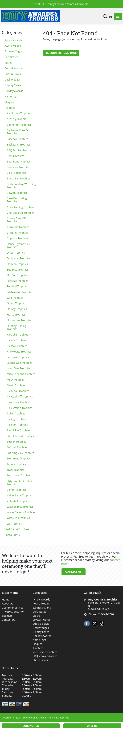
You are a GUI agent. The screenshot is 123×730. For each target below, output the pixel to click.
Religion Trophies (17, 424)
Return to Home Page (61, 52)
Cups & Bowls (12, 74)
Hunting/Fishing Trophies (16, 327)
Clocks (8, 63)
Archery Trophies (17, 119)
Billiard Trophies (16, 172)
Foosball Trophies (17, 281)
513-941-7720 (106, 614)
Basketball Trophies (18, 144)
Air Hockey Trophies (19, 113)
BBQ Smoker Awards (19, 150)
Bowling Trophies (17, 193)
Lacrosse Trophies (18, 357)
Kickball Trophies (17, 346)
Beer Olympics (15, 156)
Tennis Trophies (16, 464)
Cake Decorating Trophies (17, 200)
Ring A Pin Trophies (18, 430)
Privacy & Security (13, 611)
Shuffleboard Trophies (20, 436)
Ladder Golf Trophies (19, 363)
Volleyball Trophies (18, 501)
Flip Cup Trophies (17, 275)
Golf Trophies (15, 298)
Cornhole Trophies (18, 227)
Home (5, 599)
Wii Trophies (14, 523)
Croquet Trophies (17, 233)
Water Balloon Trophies (21, 512)
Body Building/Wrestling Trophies (21, 185)
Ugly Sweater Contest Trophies (20, 482)
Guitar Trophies (16, 303)
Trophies (9, 108)
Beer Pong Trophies (19, 161)
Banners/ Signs (13, 51)
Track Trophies (16, 470)
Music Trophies (16, 385)
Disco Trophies (16, 252)
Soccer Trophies (16, 441)
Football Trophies (17, 286)
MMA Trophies (15, 379)
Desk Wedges (12, 79)
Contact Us (73, 571)
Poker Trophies (16, 413)
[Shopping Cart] (110, 16)
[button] (105, 16)
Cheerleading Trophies (20, 207)
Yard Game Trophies (16, 529)
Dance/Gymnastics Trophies (18, 245)
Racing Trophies (16, 419)
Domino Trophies (17, 264)
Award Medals (12, 46)
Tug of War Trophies (19, 475)
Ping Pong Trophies (18, 402)
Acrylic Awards (13, 40)
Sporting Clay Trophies (20, 453)
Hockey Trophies (17, 309)
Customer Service (12, 607)
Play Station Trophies (19, 408)
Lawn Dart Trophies (18, 368)
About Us (7, 603)
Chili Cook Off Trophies (20, 213)
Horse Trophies (16, 314)
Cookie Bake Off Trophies (16, 220)
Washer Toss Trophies (20, 506)
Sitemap (7, 615)
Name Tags (11, 96)
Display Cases (12, 85)
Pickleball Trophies (18, 391)
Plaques (9, 102)
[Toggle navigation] (118, 16)
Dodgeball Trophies (18, 258)
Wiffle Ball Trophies (18, 518)
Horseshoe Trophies (19, 320)
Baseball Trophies (17, 139)
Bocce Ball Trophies (18, 178)
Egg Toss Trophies (18, 269)
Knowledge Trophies (19, 351)
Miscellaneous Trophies (21, 374)
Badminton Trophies (19, 124)
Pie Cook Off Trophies (20, 396)
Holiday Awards (13, 91)
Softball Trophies (17, 447)
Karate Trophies (16, 340)
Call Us (92, 725)
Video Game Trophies (20, 495)
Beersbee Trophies (18, 167)
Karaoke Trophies (17, 334)
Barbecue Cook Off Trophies (18, 132)
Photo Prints (12, 535)
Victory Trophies (17, 489)
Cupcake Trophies (17, 238)
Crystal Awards (13, 68)
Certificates (11, 57)
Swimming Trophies (19, 458)
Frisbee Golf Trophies (20, 292)
